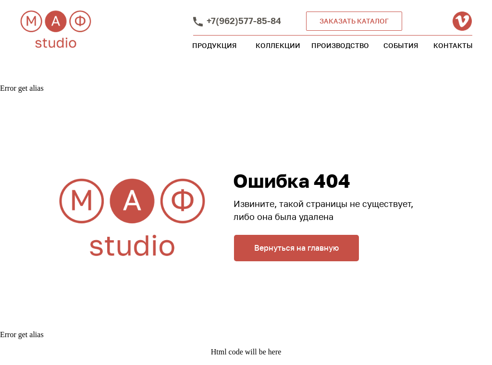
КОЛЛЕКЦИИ (278, 45)
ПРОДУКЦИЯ (214, 45)
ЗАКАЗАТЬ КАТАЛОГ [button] (354, 21)
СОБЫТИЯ (400, 45)
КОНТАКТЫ (453, 45)
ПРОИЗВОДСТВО (340, 45)
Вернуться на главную (296, 248)
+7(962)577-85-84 (244, 20)
